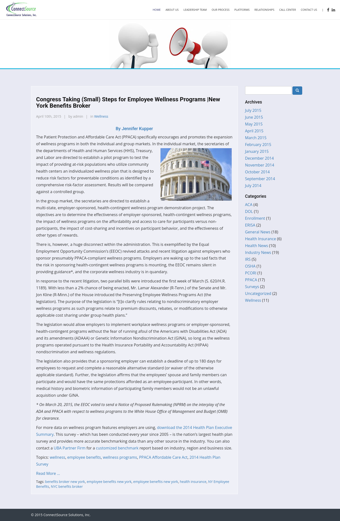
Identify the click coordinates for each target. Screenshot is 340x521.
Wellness (101, 116)
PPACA (251, 279)
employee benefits (84, 457)
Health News (256, 245)
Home (157, 9)
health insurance (193, 481)
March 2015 (256, 137)
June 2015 (254, 117)
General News (257, 232)
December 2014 (259, 158)
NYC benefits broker (67, 486)
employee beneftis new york (155, 481)
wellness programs (120, 457)
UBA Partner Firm (69, 448)
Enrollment (255, 218)
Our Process (221, 9)
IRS (248, 259)
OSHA (250, 266)
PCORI (251, 273)
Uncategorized (258, 293)
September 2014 (260, 178)
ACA (248, 204)
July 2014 (253, 185)
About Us (172, 9)
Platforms (242, 9)
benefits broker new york (65, 481)
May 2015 (254, 124)
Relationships (264, 9)
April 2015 (254, 131)
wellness (57, 457)
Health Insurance (260, 238)
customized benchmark (117, 448)
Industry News (258, 252)
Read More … (48, 473)
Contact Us (309, 9)
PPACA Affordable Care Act (163, 457)
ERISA (250, 225)
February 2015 (258, 144)
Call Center (287, 9)
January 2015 (257, 151)
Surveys (252, 286)
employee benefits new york (109, 481)
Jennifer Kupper (134, 128)
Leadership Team (195, 9)
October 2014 (257, 172)
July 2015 (253, 110)
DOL (249, 211)
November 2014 (259, 165)
